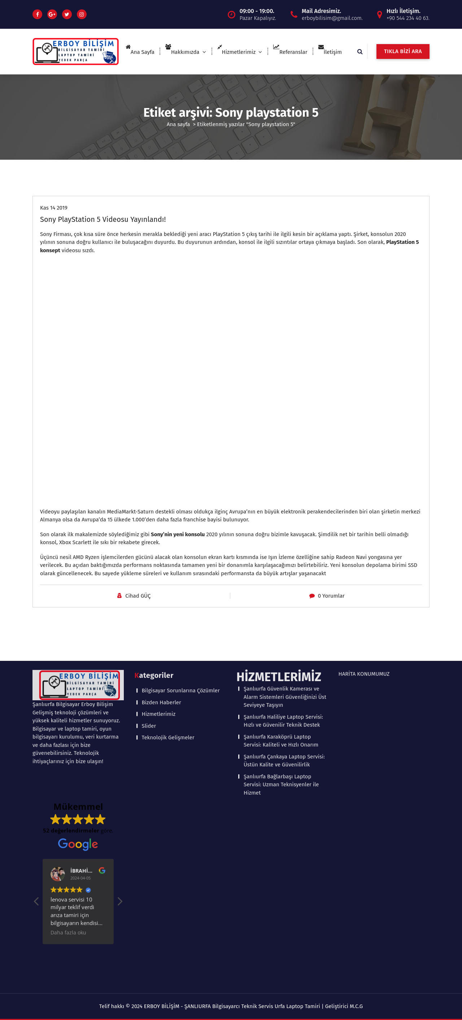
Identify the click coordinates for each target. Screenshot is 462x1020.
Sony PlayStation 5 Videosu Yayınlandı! (103, 218)
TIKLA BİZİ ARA (403, 51)
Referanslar (290, 52)
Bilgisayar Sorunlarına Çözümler (181, 564)
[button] (119, 777)
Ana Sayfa (140, 52)
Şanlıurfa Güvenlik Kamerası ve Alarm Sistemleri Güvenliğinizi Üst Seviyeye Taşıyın (285, 570)
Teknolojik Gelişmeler (168, 611)
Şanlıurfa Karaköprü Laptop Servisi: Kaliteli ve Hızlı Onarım (281, 614)
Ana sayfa (178, 123)
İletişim (330, 52)
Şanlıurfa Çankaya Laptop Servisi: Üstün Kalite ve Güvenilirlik (284, 634)
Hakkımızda (182, 52)
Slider (149, 600)
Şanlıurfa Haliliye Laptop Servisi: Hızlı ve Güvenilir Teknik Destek (283, 595)
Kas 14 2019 (53, 207)
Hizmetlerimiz (236, 52)
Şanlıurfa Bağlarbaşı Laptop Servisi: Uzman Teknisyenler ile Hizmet (281, 658)
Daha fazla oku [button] (68, 806)
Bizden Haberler (161, 576)
